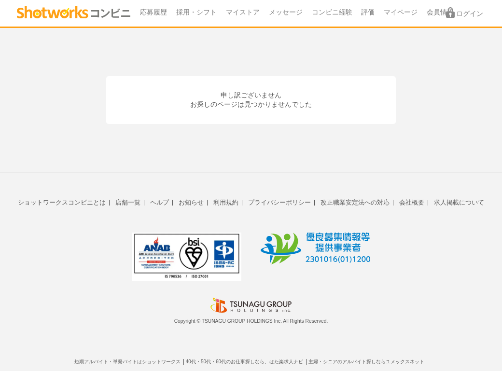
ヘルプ (159, 202)
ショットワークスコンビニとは (62, 202)
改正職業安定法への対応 (355, 202)
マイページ (401, 12)
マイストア (243, 12)
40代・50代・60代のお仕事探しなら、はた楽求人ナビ (244, 361)
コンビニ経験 (332, 12)
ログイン (469, 13)
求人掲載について (459, 202)
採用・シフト (196, 12)
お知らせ (191, 202)
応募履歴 (153, 12)
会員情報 (440, 12)
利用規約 (225, 202)
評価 (368, 12)
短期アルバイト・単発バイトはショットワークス (127, 361)
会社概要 (411, 202)
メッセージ (286, 12)
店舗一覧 (127, 202)
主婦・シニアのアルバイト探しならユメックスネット (366, 361)
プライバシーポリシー (279, 202)
